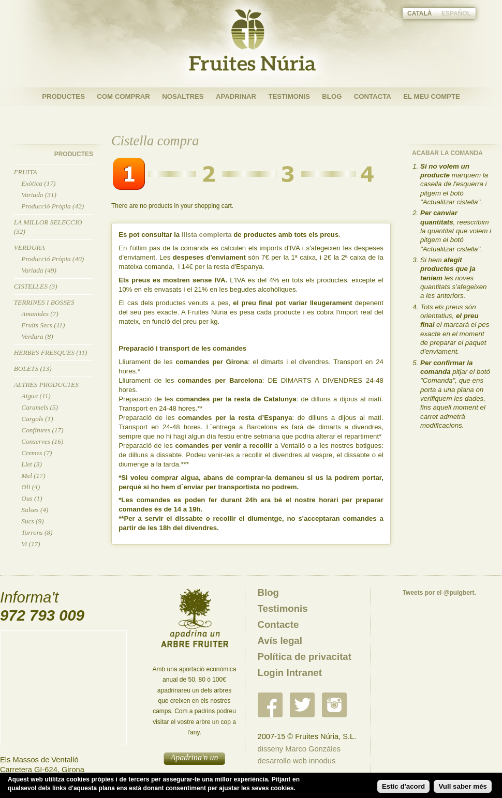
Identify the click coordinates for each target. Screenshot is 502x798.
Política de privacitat (304, 656)
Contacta (372, 96)
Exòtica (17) (38, 183)
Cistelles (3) (35, 286)
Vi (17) (30, 544)
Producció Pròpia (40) (52, 259)
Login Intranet (290, 672)
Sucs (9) (32, 521)
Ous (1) (31, 498)
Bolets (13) (33, 368)
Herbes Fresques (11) (50, 352)
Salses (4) (34, 510)
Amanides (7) (39, 314)
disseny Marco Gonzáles (299, 749)
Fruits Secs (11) (43, 325)
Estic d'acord (403, 786)
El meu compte (431, 96)
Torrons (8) (36, 532)
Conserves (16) (42, 441)
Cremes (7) (36, 453)
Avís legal (280, 640)
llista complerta (207, 234)
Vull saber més (462, 786)
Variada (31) (38, 195)
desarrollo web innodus (297, 761)
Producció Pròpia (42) (52, 206)
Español (456, 13)
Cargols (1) (37, 419)
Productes (63, 96)
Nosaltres (182, 96)
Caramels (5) (39, 407)
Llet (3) (31, 464)
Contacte (278, 624)
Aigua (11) (35, 396)
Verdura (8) (37, 336)
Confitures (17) (42, 430)
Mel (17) (33, 475)
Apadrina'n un (194, 757)
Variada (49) (38, 270)
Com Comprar (123, 96)
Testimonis (289, 96)
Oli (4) (30, 487)
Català (419, 13)
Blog (332, 96)
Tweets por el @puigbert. (439, 592)
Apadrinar (236, 96)
